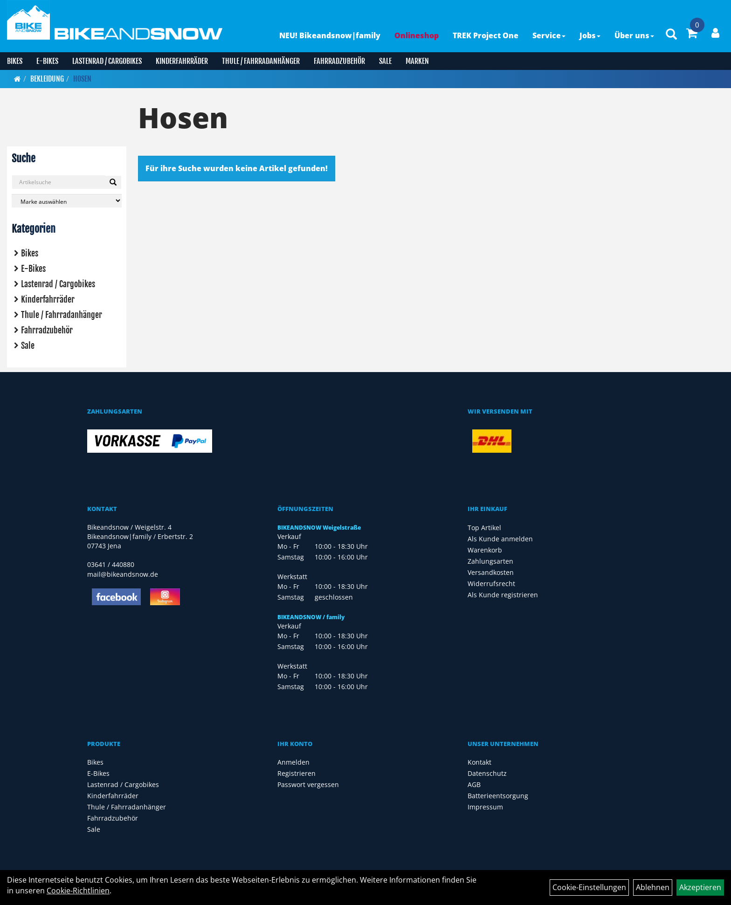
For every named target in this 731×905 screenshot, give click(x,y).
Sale (385, 61)
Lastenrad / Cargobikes (107, 61)
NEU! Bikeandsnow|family (329, 35)
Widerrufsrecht (491, 583)
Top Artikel (484, 527)
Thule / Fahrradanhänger (261, 61)
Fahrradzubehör (339, 61)
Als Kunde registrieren (503, 594)
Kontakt (479, 762)
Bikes (14, 61)
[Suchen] (113, 182)
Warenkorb (485, 550)
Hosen (82, 78)
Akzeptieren (700, 887)
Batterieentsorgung (498, 795)
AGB (474, 784)
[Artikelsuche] (671, 34)
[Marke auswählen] (67, 200)
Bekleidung (47, 78)
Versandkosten (491, 572)
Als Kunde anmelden (500, 538)
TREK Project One (485, 35)
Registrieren (296, 773)
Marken (417, 61)
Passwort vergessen (308, 784)
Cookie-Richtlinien (78, 890)
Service (548, 35)
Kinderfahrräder (182, 61)
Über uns (634, 35)
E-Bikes (47, 61)
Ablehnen (652, 887)
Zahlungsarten (490, 561)
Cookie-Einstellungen (589, 887)
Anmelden (293, 762)
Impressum (485, 806)
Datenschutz (487, 773)
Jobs (589, 35)
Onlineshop (416, 35)
